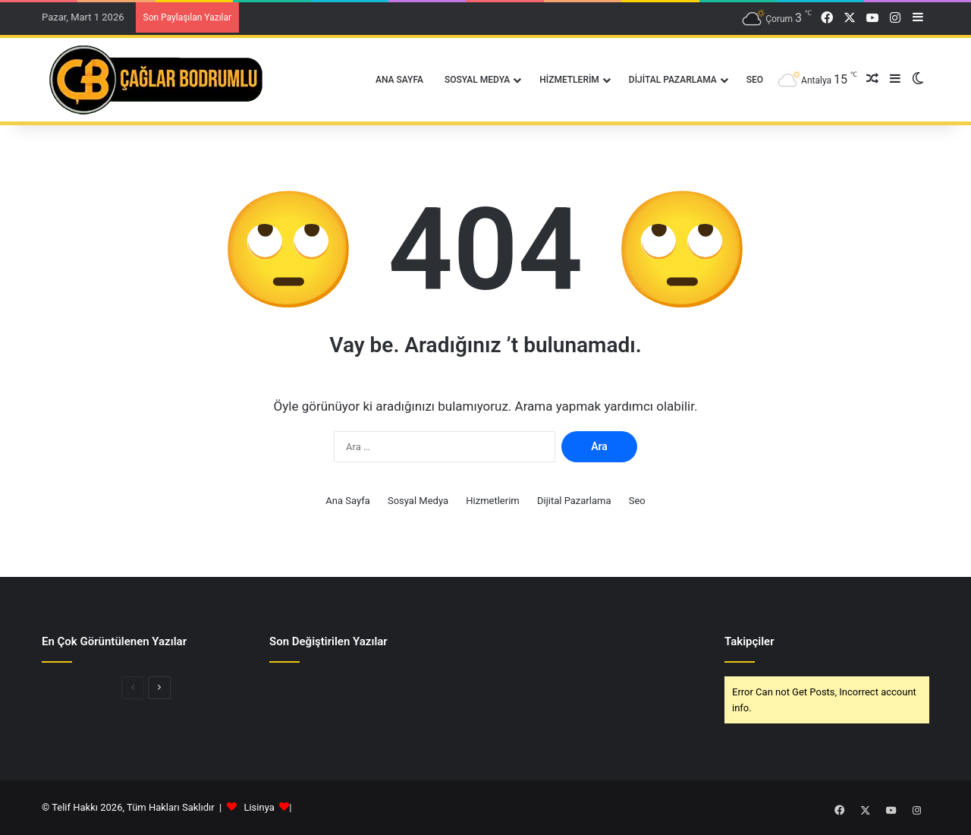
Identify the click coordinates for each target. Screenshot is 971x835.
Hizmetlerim (569, 79)
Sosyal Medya (477, 79)
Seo (754, 79)
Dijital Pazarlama (673, 79)
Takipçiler (749, 641)
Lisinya (259, 807)
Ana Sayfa (399, 79)
